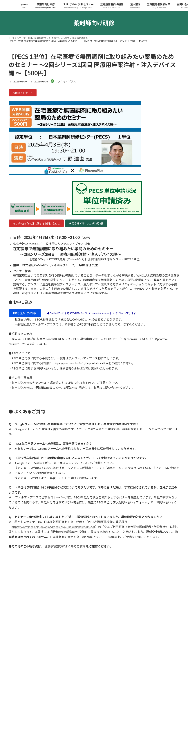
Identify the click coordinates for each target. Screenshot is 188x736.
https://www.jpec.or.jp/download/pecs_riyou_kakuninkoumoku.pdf (53, 530)
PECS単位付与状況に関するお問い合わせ (40, 225)
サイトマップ (48, 732)
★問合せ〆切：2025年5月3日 (96, 225)
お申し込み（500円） (27, 316)
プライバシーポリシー (23, 732)
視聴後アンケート (24, 93)
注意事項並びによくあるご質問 (65, 549)
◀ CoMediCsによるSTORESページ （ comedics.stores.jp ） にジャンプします (101, 316)
